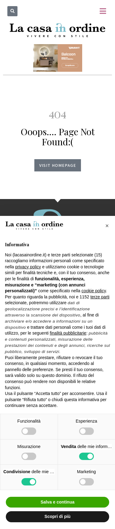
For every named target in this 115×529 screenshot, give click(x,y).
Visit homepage (57, 165)
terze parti (99, 296)
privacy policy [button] (28, 266)
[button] (12, 11)
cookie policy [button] (94, 290)
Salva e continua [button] (57, 502)
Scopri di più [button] (57, 516)
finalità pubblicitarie (68, 333)
